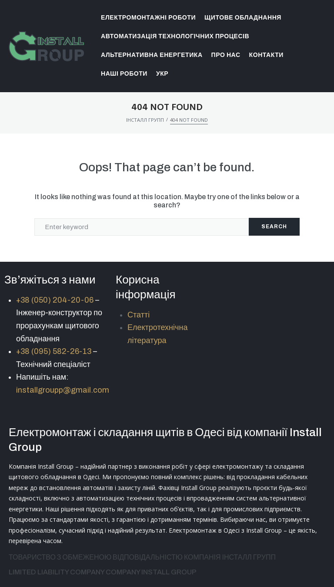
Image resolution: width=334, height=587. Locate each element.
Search (274, 226)
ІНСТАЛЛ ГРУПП (145, 120)
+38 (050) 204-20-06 (55, 300)
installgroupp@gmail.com (62, 390)
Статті (138, 314)
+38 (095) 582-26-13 (53, 351)
